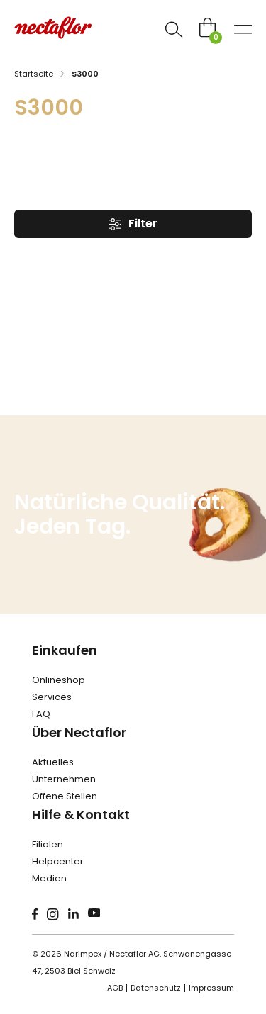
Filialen (47, 844)
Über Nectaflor (79, 732)
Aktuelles (53, 762)
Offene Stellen (64, 796)
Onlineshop (58, 680)
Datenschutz (156, 987)
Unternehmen (64, 779)
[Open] (173, 29)
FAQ (41, 714)
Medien (49, 878)
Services (52, 697)
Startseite (33, 73)
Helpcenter (58, 861)
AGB (115, 987)
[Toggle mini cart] (207, 27)
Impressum (211, 987)
